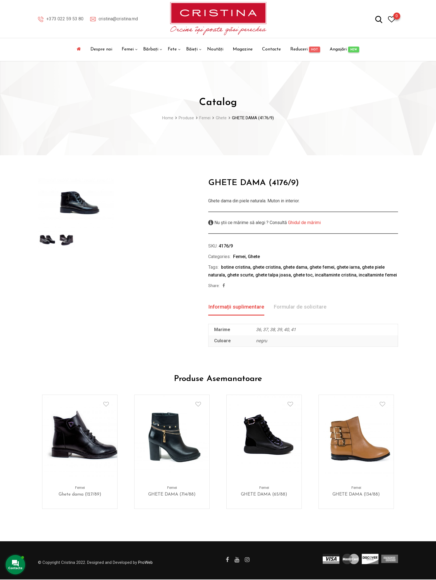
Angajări (344, 49)
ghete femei (322, 267)
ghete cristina (267, 267)
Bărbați (150, 49)
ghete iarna (348, 267)
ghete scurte (240, 275)
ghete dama (295, 267)
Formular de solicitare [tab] (304, 307)
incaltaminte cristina (335, 275)
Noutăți (215, 49)
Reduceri (305, 49)
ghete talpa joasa (273, 275)
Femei (128, 49)
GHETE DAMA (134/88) (356, 495)
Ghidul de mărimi (304, 222)
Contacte (271, 49)
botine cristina (235, 267)
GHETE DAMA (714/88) (172, 495)
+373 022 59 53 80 (64, 18)
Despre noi (101, 49)
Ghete (254, 256)
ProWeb (145, 562)
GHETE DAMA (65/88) (264, 495)
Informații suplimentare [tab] (237, 307)
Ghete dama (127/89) (80, 495)
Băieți (192, 49)
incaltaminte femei (378, 275)
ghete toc (303, 275)
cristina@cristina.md (118, 18)
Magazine (243, 49)
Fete (172, 49)
